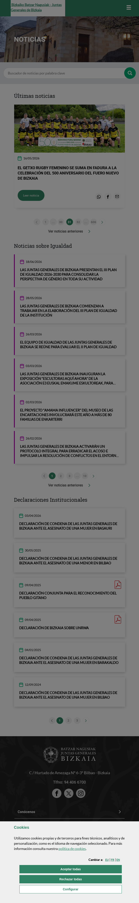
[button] (107, 859)
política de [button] (72, 849)
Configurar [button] (92, 889)
